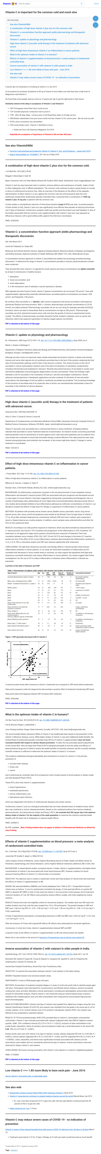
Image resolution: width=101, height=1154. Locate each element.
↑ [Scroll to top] (95, 18)
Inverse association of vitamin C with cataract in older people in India (41, 65)
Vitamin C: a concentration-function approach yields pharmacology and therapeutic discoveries (47, 34)
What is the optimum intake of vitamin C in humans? (33, 54)
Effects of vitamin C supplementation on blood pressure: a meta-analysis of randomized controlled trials (49, 60)
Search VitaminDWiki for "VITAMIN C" (24, 154)
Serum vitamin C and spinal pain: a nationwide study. (26, 1076)
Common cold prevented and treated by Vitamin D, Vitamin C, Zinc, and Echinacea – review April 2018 (50, 151)
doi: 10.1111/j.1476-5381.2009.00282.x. (57, 340)
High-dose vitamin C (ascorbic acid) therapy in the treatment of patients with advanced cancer (49, 45)
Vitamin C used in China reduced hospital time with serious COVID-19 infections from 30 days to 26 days (47, 1129)
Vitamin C (14, 1150)
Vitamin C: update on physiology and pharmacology (33, 39)
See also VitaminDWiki (20, 24)
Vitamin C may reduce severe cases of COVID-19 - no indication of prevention (45, 77)
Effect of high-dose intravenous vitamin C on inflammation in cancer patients (44, 50)
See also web (16, 73)
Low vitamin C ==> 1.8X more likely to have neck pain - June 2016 (39, 69)
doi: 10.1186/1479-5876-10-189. (46, 474)
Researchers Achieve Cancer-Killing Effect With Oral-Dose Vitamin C (37, 1093)
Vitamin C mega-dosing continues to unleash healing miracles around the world (41, 1096)
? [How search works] (81, 4)
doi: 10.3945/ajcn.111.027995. (50, 851)
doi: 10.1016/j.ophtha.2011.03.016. (59, 954)
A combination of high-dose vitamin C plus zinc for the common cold (41, 28)
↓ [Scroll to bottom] (95, 25)
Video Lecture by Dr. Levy (20, 1108)
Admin (96, 4)
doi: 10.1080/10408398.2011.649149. (54, 720)
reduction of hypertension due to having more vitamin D (61, 937)
